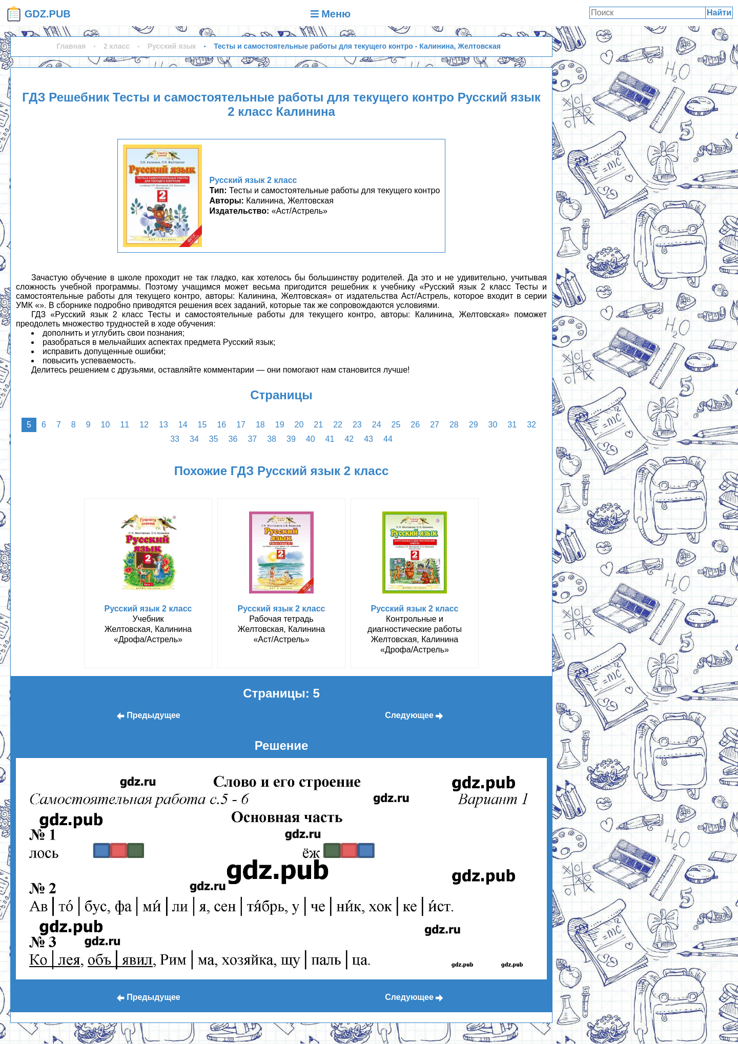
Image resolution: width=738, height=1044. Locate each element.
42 (349, 439)
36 (233, 439)
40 (310, 439)
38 (271, 439)
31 (512, 424)
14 (183, 424)
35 (213, 439)
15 (202, 424)
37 (252, 439)
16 (221, 424)
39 (291, 439)
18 (260, 424)
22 (337, 424)
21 (318, 424)
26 (415, 424)
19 (279, 424)
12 (144, 424)
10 (105, 424)
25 (396, 424)
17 (240, 424)
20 (299, 424)
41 (330, 439)
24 (376, 424)
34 (194, 439)
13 (163, 424)
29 (473, 424)
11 (124, 424)
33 (174, 439)
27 (434, 424)
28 (454, 424)
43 (368, 439)
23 (357, 424)
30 (493, 424)
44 (388, 439)
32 (531, 424)
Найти (719, 12)
